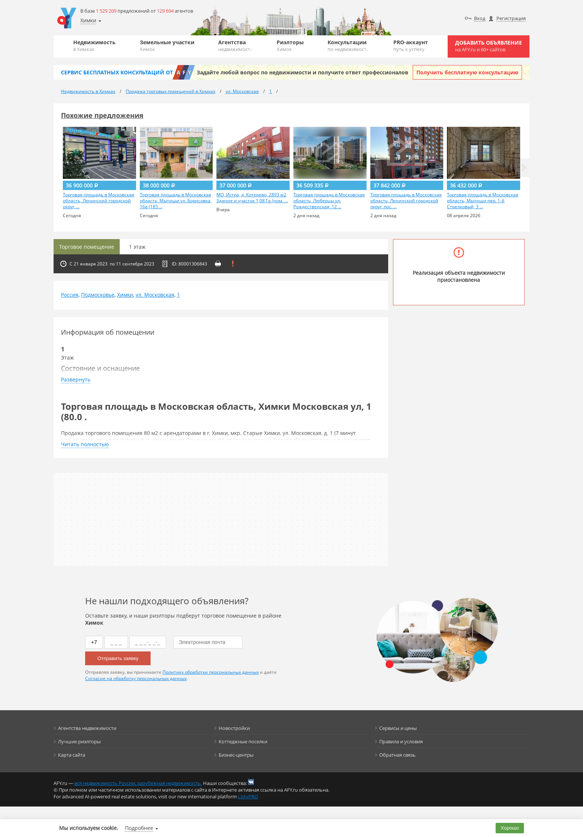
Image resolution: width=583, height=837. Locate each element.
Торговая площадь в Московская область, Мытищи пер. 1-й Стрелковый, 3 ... (482, 201)
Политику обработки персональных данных (210, 672)
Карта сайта (71, 754)
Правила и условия (401, 741)
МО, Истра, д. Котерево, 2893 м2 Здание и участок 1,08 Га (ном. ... (252, 198)
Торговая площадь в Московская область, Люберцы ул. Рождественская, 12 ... (329, 201)
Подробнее (139, 827)
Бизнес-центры (236, 754)
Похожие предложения (102, 115)
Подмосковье (98, 294)
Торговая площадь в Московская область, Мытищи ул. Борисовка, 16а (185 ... (176, 201)
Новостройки (234, 728)
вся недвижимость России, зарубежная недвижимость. (138, 783)
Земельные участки (167, 45)
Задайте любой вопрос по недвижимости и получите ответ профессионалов (302, 72)
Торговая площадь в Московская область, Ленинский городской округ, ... (98, 201)
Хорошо (510, 828)
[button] (523, 167)
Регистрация (511, 18)
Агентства (235, 45)
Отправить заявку (117, 658)
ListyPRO (248, 796)
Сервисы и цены (398, 728)
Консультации (348, 45)
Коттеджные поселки (243, 741)
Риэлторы (290, 45)
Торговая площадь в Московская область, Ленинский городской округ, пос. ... (406, 201)
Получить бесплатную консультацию (467, 72)
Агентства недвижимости (87, 728)
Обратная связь (397, 754)
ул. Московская (155, 294)
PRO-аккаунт (410, 45)
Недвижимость (94, 45)
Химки (125, 294)
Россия (69, 294)
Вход (479, 18)
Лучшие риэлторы (79, 741)
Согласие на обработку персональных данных (136, 678)
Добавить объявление (488, 46)
